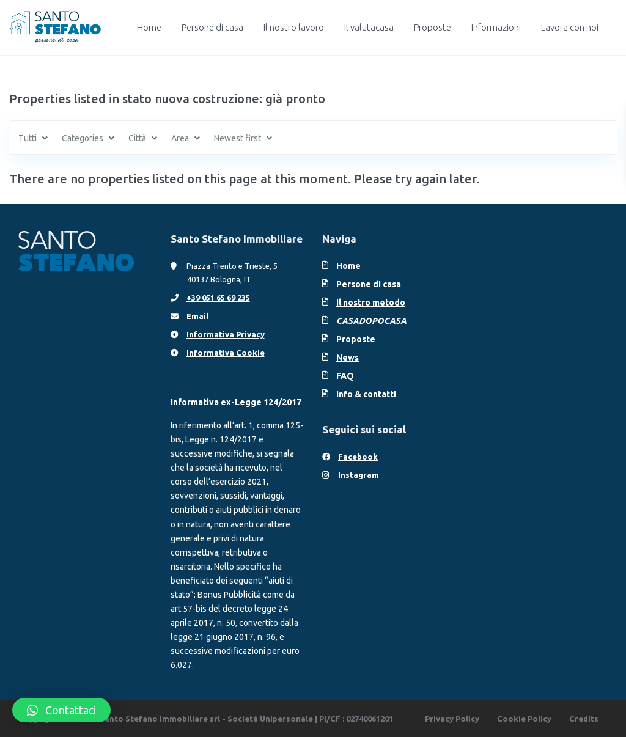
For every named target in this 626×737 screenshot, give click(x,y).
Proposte (432, 27)
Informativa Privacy (225, 334)
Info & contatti (366, 394)
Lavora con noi (569, 27)
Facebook (358, 456)
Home (149, 27)
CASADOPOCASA (371, 321)
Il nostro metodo (370, 302)
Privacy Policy (452, 718)
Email (197, 316)
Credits (583, 718)
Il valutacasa (369, 27)
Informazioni (496, 27)
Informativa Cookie (225, 352)
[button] (61, 710)
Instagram (358, 475)
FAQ (345, 376)
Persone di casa (212, 27)
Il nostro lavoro (293, 27)
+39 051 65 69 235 (218, 297)
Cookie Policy (524, 718)
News (347, 357)
